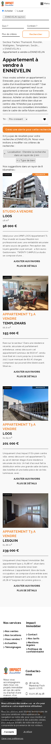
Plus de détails (27, 340)
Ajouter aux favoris (27, 335)
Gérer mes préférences (12, 738)
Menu (45, 3)
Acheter (7, 11)
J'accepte (9, 732)
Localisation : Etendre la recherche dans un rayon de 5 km (27, 154)
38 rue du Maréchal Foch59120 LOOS (37, 686)
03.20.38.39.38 (36, 693)
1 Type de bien (27, 160)
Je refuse (27, 732)
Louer (19, 11)
